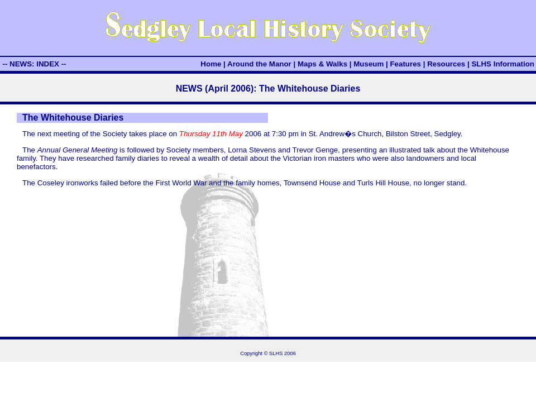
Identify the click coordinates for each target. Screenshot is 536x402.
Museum (368, 64)
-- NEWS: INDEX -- (34, 64)
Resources (446, 64)
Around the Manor (259, 64)
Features (405, 64)
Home (210, 64)
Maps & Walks (322, 64)
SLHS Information (502, 64)
